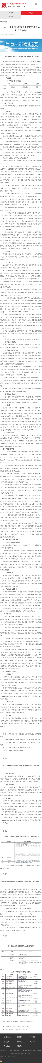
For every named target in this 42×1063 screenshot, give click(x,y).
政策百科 (10, 17)
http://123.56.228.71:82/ (31, 723)
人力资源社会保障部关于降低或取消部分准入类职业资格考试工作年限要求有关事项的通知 (21, 122)
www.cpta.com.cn (29, 243)
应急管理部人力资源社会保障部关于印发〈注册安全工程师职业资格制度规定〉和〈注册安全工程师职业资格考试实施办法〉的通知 (21, 116)
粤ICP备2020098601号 (29, 1050)
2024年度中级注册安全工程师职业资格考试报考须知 (20, 1021)
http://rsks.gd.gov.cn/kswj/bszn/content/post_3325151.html (19, 430)
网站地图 (39, 1050)
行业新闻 (10, 13)
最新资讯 (31, 13)
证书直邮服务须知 (10, 682)
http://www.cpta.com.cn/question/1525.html (15, 312)
